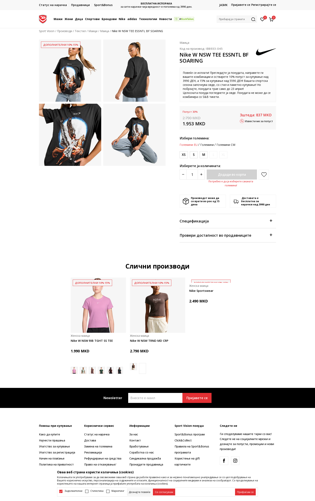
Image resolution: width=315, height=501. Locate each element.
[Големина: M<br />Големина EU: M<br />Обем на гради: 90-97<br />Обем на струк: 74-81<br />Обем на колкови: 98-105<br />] (204, 154)
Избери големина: (194, 138)
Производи (64, 31)
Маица (104, 31)
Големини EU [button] (188, 144)
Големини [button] (207, 144)
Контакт (135, 440)
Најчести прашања (52, 440)
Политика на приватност (56, 464)
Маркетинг (117, 491)
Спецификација (226, 220)
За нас (133, 434)
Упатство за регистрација (57, 452)
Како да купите (49, 434)
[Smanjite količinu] (183, 174)
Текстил (80, 31)
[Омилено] (262, 19)
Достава (90, 440)
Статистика (96, 491)
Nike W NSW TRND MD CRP (149, 341)
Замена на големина (98, 446)
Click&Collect (183, 440)
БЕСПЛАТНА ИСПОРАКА (157, 3)
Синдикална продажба (145, 458)
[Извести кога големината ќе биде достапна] (213, 154)
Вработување (139, 446)
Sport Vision (46, 31)
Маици (92, 31)
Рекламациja (93, 452)
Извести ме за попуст (259, 121)
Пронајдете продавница (146, 464)
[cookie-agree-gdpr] (164, 492)
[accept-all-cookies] (245, 492)
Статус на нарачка (96, 434)
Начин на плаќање (51, 458)
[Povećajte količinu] (201, 174)
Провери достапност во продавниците (226, 235)
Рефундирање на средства (102, 458)
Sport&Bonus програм (190, 434)
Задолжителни (73, 491)
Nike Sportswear (201, 291)
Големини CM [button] (226, 144)
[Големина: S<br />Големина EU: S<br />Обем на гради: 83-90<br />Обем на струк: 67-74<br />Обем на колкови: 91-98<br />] (194, 154)
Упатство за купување (54, 446)
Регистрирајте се (263, 5)
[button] (237, 19)
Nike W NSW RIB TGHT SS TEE (92, 341)
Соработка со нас (141, 452)
